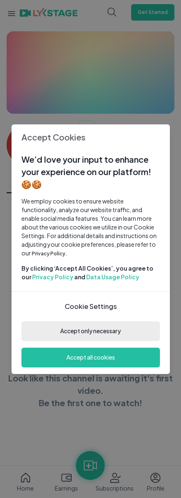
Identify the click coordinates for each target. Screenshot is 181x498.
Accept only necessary (90, 330)
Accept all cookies (90, 357)
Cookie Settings (91, 306)
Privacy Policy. (49, 253)
